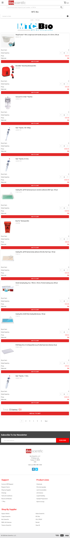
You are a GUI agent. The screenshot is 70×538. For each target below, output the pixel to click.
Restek (37, 522)
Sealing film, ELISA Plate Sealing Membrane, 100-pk (30, 314)
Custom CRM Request (7, 484)
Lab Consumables (41, 490)
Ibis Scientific (5, 519)
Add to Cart (35, 61)
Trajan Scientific (5, 516)
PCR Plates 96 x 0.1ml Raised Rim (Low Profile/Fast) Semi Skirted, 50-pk (36, 345)
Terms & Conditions (6, 495)
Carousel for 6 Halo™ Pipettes (24, 97)
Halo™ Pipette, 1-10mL (22, 376)
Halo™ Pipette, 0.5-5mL (22, 159)
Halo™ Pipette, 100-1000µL (23, 128)
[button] (67, 16)
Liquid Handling (40, 495)
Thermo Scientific (6, 525)
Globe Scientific (40, 513)
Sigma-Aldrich (5, 513)
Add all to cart (35, 413)
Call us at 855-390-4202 (35, 464)
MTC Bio (38, 516)
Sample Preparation (42, 498)
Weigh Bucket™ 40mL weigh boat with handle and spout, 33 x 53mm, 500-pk (37, 34)
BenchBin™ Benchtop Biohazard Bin (26, 66)
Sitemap (3, 493)
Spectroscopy (40, 501)
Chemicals (39, 484)
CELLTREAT (39, 519)
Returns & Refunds (6, 498)
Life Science (39, 493)
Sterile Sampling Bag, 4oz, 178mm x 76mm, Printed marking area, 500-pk (37, 283)
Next (47, 421)
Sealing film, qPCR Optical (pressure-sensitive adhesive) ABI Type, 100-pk (37, 190)
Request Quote (5, 487)
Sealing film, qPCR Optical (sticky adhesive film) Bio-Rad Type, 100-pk (35, 252)
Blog (4, 501)
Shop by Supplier (6, 490)
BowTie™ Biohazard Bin (22, 221)
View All (38, 525)
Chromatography (41, 487)
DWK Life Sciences (6, 522)
